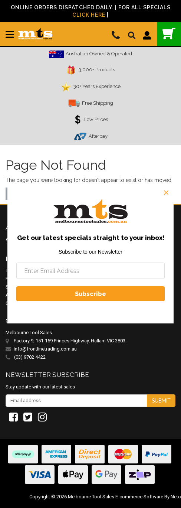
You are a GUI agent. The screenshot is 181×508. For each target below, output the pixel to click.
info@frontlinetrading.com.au (45, 349)
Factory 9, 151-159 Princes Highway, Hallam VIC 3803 (69, 340)
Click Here (88, 15)
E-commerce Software (139, 496)
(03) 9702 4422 (26, 357)
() (168, 33)
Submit (161, 401)
